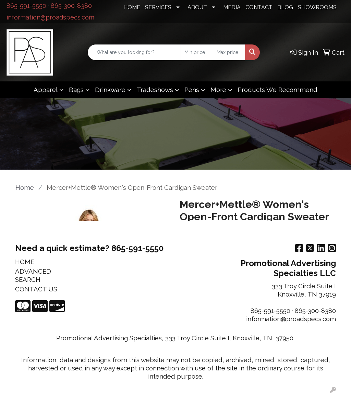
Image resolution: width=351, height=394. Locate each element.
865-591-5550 (26, 5)
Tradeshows (155, 89)
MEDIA (232, 7)
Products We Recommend (277, 89)
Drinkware (110, 89)
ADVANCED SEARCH (33, 275)
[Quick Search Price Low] (197, 52)
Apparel (46, 89)
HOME (131, 7)
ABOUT (197, 7)
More (218, 89)
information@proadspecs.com (50, 17)
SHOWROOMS (317, 7)
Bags (76, 89)
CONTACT (259, 7)
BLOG (285, 7)
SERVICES (158, 7)
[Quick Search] (134, 52)
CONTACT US (36, 289)
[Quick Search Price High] (229, 52)
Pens (191, 89)
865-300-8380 (71, 5)
